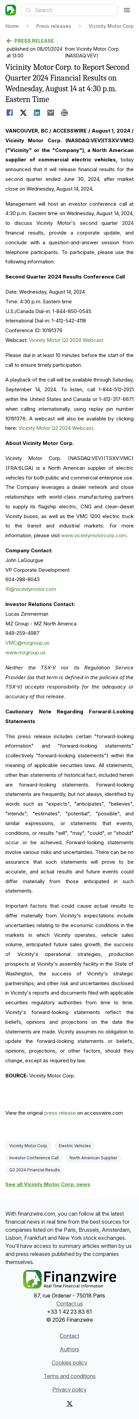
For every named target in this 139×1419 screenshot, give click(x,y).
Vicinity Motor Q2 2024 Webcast (66, 340)
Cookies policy (69, 1362)
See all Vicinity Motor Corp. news (47, 1184)
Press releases (53, 26)
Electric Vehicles (75, 1145)
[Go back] (69, 41)
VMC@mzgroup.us (27, 643)
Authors (69, 1349)
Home (12, 26)
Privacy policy (69, 1389)
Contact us (69, 1303)
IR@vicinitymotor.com (30, 589)
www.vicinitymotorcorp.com (93, 535)
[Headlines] (10, 10)
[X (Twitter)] (70, 1403)
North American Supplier (93, 1157)
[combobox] (69, 10)
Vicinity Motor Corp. (28, 1145)
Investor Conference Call (34, 1157)
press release (60, 1113)
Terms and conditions (70, 1376)
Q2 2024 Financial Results (34, 1169)
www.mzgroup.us (25, 652)
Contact (69, 1335)
